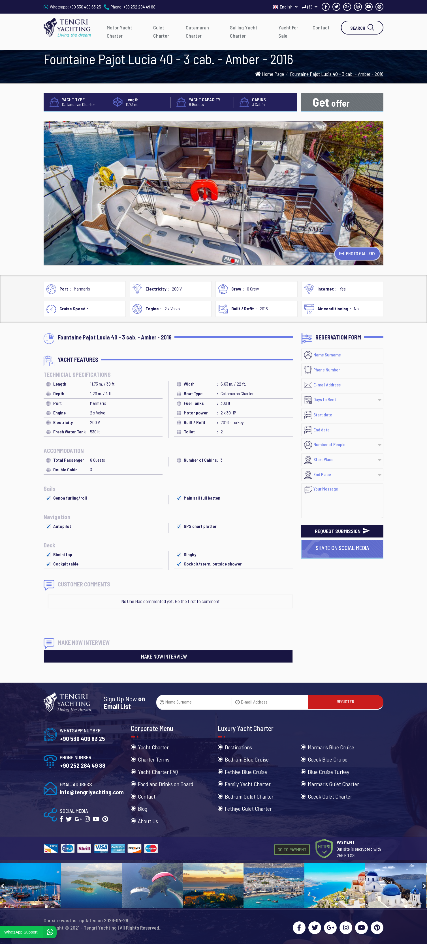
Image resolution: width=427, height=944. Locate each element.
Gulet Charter (161, 31)
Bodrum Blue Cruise (247, 759)
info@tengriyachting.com (92, 791)
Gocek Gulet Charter (330, 796)
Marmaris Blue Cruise (331, 747)
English (285, 6)
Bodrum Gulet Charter (249, 796)
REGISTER (345, 701)
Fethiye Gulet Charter (248, 808)
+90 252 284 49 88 (139, 6)
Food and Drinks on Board (165, 783)
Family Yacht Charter (248, 783)
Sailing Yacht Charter (243, 31)
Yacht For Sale (288, 31)
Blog (142, 808)
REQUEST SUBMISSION (342, 531)
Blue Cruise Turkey (328, 771)
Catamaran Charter (197, 31)
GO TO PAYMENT (291, 849)
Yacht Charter (153, 747)
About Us (148, 821)
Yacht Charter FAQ (158, 771)
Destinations (238, 747)
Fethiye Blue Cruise (246, 771)
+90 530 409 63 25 (85, 6)
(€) (309, 6)
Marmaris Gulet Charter (333, 783)
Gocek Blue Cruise (327, 759)
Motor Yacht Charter (119, 31)
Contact (321, 27)
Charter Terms (153, 759)
